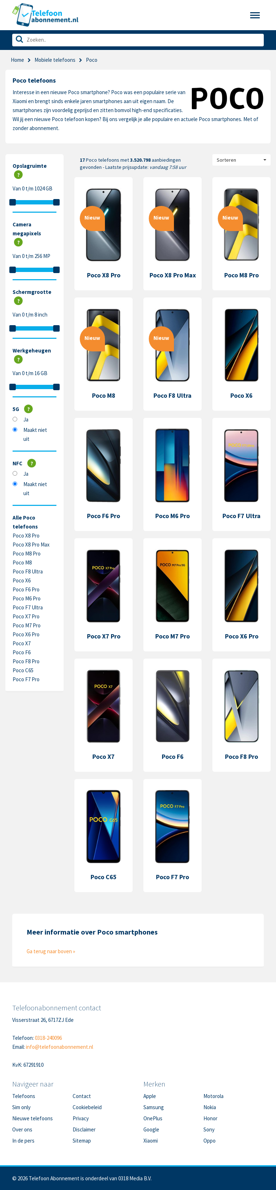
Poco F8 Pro (26, 661)
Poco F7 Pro (26, 679)
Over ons (22, 1129)
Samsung (153, 1107)
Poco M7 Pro (27, 625)
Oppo (209, 1140)
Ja (25, 419)
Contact (82, 1096)
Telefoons (23, 1096)
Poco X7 (22, 643)
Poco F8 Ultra (28, 571)
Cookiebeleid (87, 1107)
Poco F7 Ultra (28, 607)
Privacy (81, 1118)
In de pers (23, 1140)
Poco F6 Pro (26, 589)
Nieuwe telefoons (32, 1118)
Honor (210, 1118)
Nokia (209, 1107)
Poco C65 (23, 670)
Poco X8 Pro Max (31, 544)
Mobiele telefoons (54, 59)
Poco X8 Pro (26, 535)
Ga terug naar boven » (51, 951)
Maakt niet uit (35, 434)
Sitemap (82, 1140)
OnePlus (152, 1118)
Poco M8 (22, 562)
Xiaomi (150, 1140)
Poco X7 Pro (26, 616)
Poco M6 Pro (27, 598)
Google (151, 1129)
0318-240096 (48, 1037)
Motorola (213, 1096)
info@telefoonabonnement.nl (59, 1046)
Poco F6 (22, 652)
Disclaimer (84, 1129)
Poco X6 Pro (26, 634)
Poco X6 (22, 580)
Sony (209, 1129)
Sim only (21, 1107)
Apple (149, 1096)
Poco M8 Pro (27, 553)
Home (17, 59)
